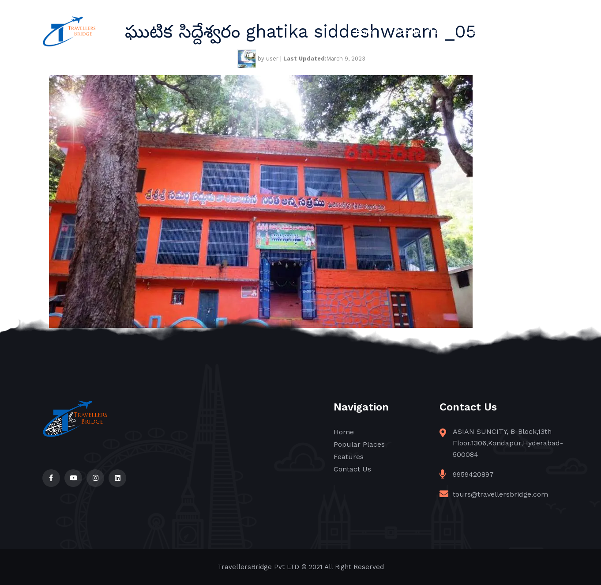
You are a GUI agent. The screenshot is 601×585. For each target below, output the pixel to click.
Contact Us (538, 31)
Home (366, 31)
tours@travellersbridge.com (500, 494)
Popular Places (422, 31)
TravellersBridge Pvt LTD (258, 567)
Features (484, 31)
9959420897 (473, 474)
